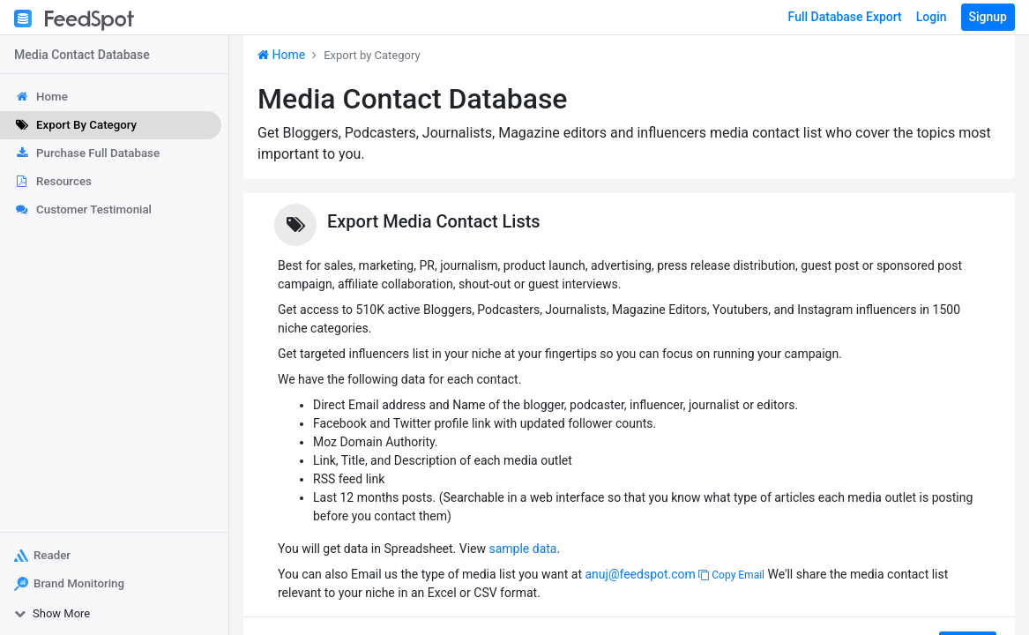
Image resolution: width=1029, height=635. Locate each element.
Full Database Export (845, 17)
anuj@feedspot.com (640, 574)
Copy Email (731, 575)
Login (931, 17)
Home (281, 55)
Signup (988, 17)
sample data (522, 549)
